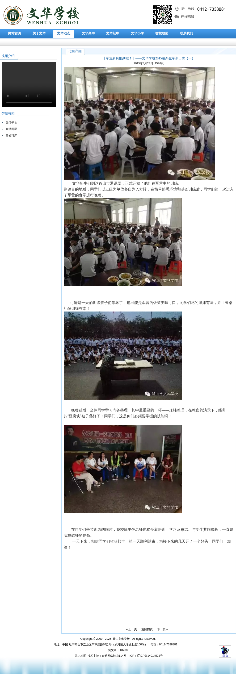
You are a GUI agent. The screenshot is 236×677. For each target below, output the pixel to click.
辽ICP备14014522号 (150, 655)
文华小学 (137, 33)
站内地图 (80, 655)
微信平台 (11, 122)
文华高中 (88, 33)
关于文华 (39, 33)
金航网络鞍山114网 (114, 655)
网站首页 (14, 33)
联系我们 (186, 33)
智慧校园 (162, 33)
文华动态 (63, 33)
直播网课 (11, 129)
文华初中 (112, 33)
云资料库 (11, 135)
